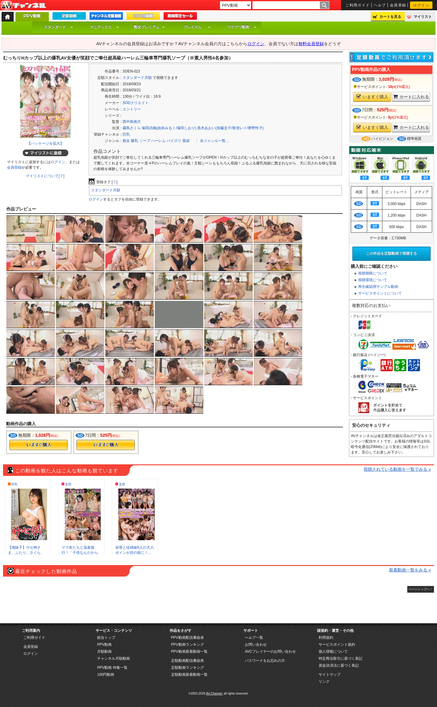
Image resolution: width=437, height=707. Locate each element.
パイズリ (174, 141)
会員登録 (398, 5)
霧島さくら (132, 128)
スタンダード (58, 27)
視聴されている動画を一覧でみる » (397, 469)
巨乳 (126, 134)
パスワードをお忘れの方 (265, 660)
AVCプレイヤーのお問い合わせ (270, 651)
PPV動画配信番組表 (187, 637)
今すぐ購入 (38, 445)
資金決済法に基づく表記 (339, 665)
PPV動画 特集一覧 (112, 667)
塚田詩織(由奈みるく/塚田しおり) (169, 128)
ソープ (144, 141)
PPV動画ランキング (187, 644)
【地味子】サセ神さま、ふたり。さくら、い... (26, 552)
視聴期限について (372, 273)
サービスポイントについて (380, 293)
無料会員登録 (311, 43)
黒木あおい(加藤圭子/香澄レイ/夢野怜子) (230, 128)
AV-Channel (23, 5)
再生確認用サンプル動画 (378, 286)
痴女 (126, 141)
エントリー (132, 109)
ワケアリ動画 (241, 27)
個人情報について (333, 651)
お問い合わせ (256, 644)
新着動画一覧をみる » (410, 569)
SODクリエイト (136, 103)
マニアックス (104, 27)
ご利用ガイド (357, 5)
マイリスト (423, 17)
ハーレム (158, 141)
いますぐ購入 (372, 96)
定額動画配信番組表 (187, 660)
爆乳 (134, 141)
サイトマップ (329, 674)
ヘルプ (380, 5)
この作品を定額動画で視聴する (391, 253)
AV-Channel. (214, 693)
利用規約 (326, 637)
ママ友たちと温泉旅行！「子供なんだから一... (80, 552)
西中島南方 (132, 122)
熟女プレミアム (149, 27)
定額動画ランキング (187, 667)
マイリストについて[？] (45, 176)
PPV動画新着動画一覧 (189, 651)
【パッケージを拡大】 (45, 143)
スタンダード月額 (137, 78)
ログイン (421, 5)
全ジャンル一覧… (214, 141)
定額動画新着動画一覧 (189, 674)
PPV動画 (104, 644)
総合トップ (106, 637)
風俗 (186, 141)
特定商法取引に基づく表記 (340, 658)
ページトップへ (419, 589)
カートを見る (390, 17)
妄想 (68, 484)
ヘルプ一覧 (254, 637)
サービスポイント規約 (337, 644)
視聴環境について (372, 280)
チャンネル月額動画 (113, 658)
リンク (324, 681)
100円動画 (105, 674)
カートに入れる (411, 96)
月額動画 (104, 651)
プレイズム (197, 27)
